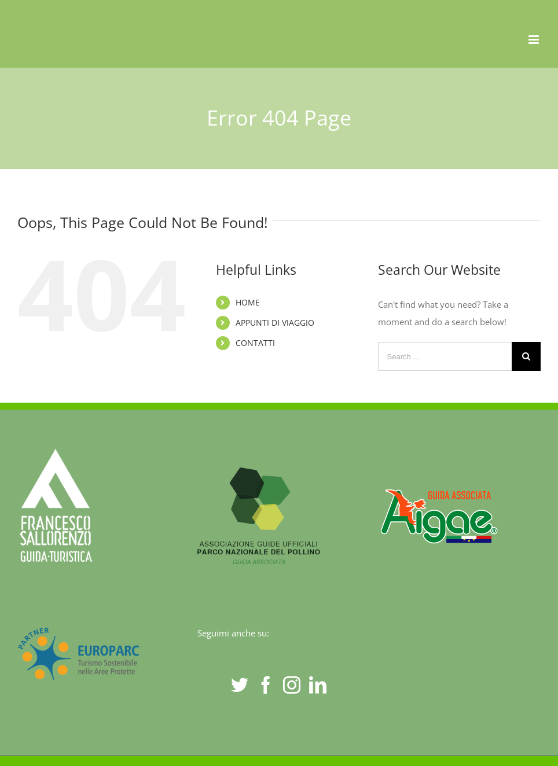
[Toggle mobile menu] (534, 40)
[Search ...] (445, 356)
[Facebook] (265, 685)
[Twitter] (239, 685)
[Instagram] (291, 685)
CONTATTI (255, 342)
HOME (248, 302)
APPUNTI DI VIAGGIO (275, 322)
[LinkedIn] (317, 685)
